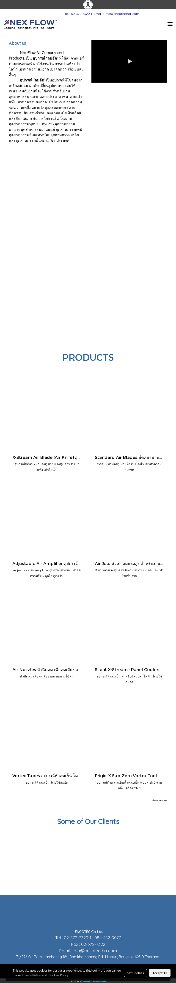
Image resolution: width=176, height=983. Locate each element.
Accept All (159, 973)
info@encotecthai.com (95, 950)
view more (159, 800)
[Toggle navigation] (170, 24)
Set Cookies (135, 973)
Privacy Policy (31, 975)
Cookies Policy (58, 975)
